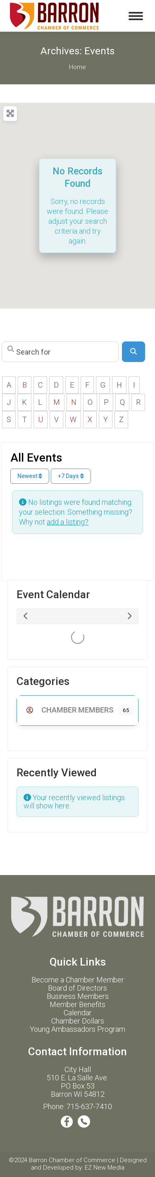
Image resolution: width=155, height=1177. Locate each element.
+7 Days (71, 476)
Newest (29, 476)
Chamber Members (67, 710)
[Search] (133, 351)
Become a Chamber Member (77, 979)
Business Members (78, 996)
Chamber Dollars (77, 1021)
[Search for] (60, 351)
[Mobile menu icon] (136, 16)
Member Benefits (77, 1004)
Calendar (78, 1012)
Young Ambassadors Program (77, 1029)
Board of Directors (77, 988)
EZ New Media (104, 1167)
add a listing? (67, 522)
